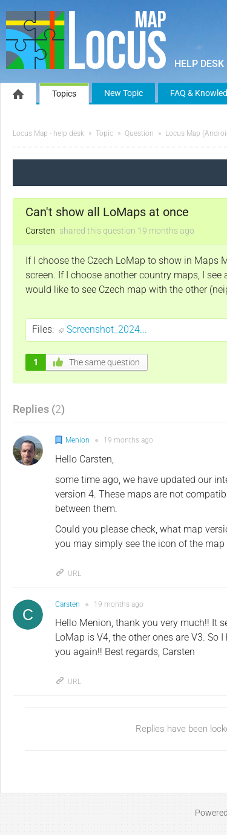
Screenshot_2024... (107, 329)
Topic (104, 133)
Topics (64, 93)
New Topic (123, 93)
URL (68, 573)
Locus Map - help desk (48, 133)
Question (139, 133)
